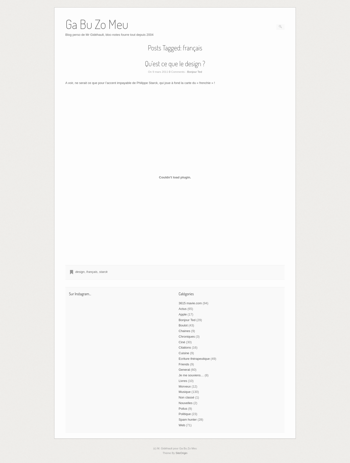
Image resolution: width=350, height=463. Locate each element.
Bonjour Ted (194, 71)
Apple (183, 314)
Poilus (183, 408)
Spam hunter (188, 419)
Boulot (183, 325)
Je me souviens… (191, 375)
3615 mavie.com (190, 303)
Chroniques (187, 336)
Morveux (185, 386)
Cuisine (184, 353)
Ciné (182, 342)
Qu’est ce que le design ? (175, 63)
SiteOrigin (181, 453)
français (91, 272)
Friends (184, 364)
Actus (183, 309)
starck (103, 272)
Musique (185, 392)
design (80, 272)
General (184, 369)
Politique (185, 414)
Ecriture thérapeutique (194, 359)
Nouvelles (185, 403)
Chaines (184, 331)
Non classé (186, 397)
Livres (183, 381)
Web (182, 425)
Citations (185, 347)
